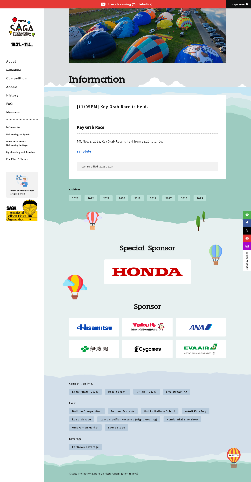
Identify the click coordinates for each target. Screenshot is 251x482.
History (12, 95)
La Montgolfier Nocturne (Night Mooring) (128, 419)
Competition (16, 78)
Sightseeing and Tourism (20, 152)
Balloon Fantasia (123, 411)
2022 (91, 198)
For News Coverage (85, 447)
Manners (13, 112)
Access (11, 87)
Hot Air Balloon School (159, 411)
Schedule (13, 70)
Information (13, 127)
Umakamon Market (85, 427)
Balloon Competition (87, 411)
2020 (122, 198)
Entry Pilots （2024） (85, 392)
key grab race (81, 419)
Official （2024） (146, 392)
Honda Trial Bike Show (182, 419)
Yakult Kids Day (195, 411)
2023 (75, 198)
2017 (169, 198)
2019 (138, 198)
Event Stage (116, 427)
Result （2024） (117, 392)
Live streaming (176, 392)
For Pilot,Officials (17, 159)
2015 (200, 198)
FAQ (9, 104)
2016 (184, 198)
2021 (106, 198)
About (11, 61)
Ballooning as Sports (18, 134)
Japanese (238, 4)
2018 (153, 198)
